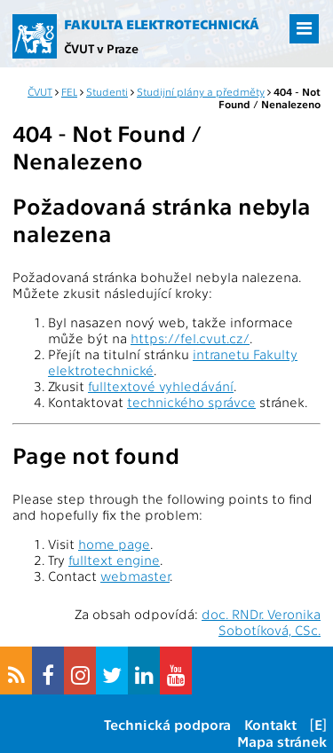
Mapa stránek (282, 741)
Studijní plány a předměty (201, 91)
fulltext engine (114, 560)
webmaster (135, 576)
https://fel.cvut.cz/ (190, 338)
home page (114, 544)
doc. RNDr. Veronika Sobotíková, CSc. (261, 622)
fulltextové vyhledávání (161, 386)
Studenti (107, 91)
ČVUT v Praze (101, 48)
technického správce (191, 402)
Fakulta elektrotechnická (161, 24)
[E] (318, 724)
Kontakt (270, 724)
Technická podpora (167, 724)
